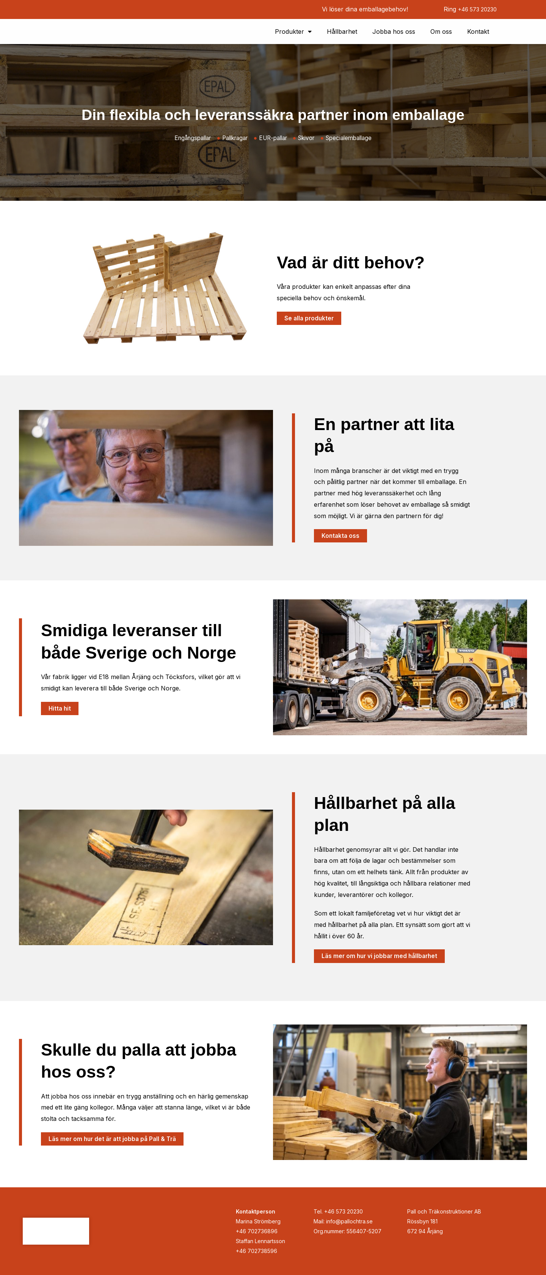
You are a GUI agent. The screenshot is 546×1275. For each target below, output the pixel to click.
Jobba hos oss (393, 32)
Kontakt (478, 32)
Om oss (441, 32)
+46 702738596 (256, 1251)
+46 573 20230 (474, 9)
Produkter (293, 32)
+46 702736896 (257, 1231)
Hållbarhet (342, 32)
